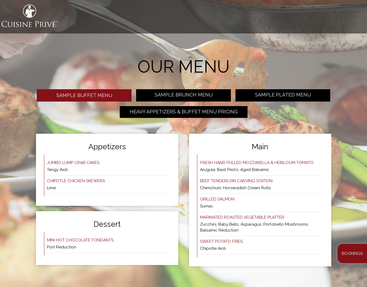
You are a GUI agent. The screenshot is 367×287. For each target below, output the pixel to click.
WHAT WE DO (198, 18)
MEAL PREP (267, 18)
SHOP (331, 18)
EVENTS (314, 18)
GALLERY (243, 18)
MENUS (223, 18)
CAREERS (350, 18)
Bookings (352, 253)
